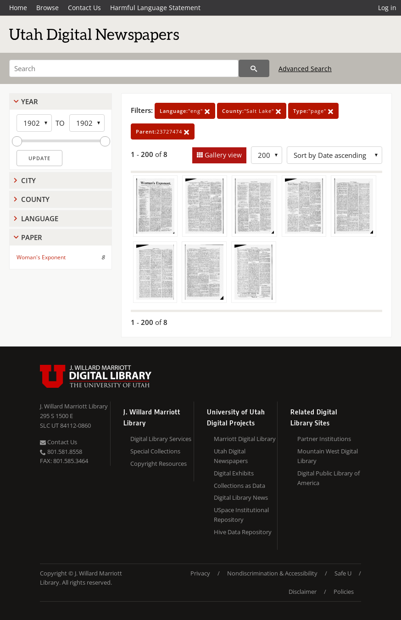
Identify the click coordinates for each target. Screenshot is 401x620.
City (28, 180)
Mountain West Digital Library (327, 456)
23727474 (162, 131)
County (35, 199)
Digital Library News (241, 497)
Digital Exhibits (234, 473)
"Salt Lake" (251, 110)
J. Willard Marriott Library (74, 406)
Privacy (200, 573)
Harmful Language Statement (155, 7)
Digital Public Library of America (328, 478)
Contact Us (84, 7)
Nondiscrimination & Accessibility (272, 573)
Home (18, 7)
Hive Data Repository (243, 532)
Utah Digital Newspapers (231, 456)
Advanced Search (305, 68)
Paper (31, 237)
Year (29, 101)
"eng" (185, 110)
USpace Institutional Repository (241, 515)
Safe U (342, 573)
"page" (313, 110)
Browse (47, 7)
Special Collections (155, 451)
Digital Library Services (160, 439)
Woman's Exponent (41, 257)
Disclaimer (303, 591)
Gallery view (222, 155)
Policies (344, 591)
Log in (387, 7)
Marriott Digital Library (245, 439)
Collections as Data (239, 485)
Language (39, 218)
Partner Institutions (324, 439)
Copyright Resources (158, 463)
